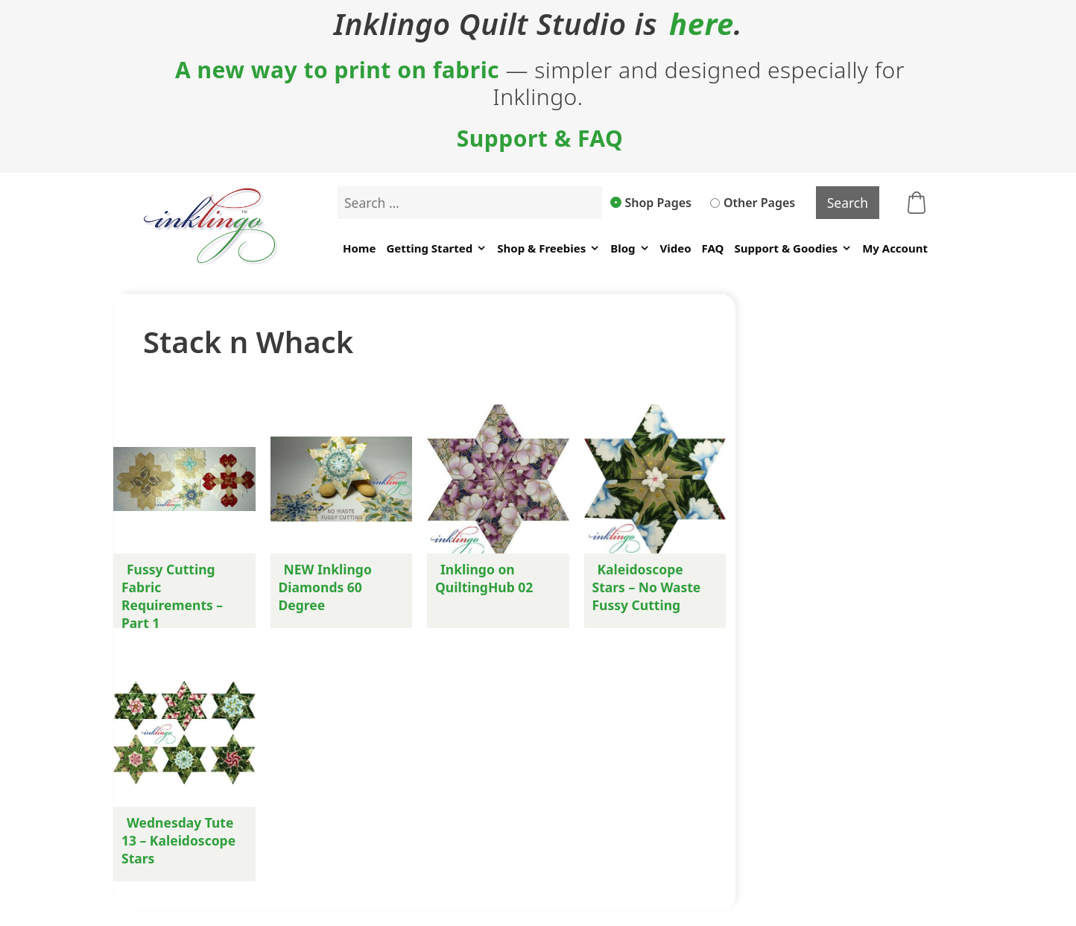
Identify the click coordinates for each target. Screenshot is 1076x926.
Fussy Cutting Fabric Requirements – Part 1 (172, 596)
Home (359, 248)
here (701, 24)
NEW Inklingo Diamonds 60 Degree (325, 587)
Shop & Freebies (548, 248)
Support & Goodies (793, 248)
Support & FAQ (540, 138)
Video (676, 248)
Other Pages (752, 202)
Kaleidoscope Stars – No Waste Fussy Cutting (646, 587)
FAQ (713, 248)
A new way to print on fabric (337, 70)
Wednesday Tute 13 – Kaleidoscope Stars (178, 840)
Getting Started (436, 248)
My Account (895, 248)
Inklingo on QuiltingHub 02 (484, 578)
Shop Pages (651, 202)
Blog (629, 248)
